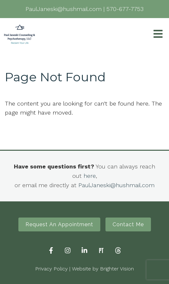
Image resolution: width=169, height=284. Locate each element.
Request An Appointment (59, 224)
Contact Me (128, 224)
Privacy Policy (51, 269)
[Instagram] (68, 250)
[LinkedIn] (84, 250)
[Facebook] (51, 250)
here (90, 175)
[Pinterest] (101, 250)
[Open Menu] (158, 34)
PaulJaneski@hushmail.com (116, 185)
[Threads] (118, 250)
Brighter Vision (117, 269)
